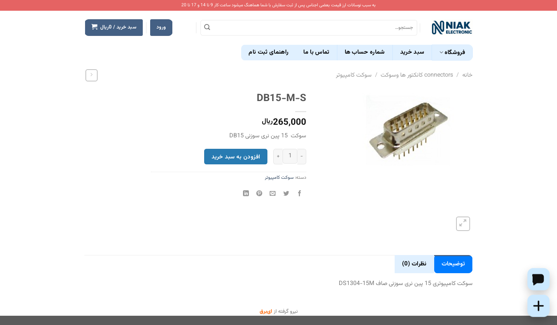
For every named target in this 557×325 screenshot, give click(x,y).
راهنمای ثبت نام (268, 52)
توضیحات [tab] (453, 264)
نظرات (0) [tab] (414, 264)
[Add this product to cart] (538, 306)
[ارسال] (207, 28)
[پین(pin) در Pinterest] (259, 194)
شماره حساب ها (365, 52)
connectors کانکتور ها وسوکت (417, 75)
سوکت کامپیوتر (354, 75)
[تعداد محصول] (290, 156)
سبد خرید (412, 52)
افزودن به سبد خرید (236, 157)
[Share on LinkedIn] (246, 194)
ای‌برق (266, 312)
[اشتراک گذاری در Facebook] (299, 194)
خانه (467, 75)
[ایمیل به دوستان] (273, 194)
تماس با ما (316, 52)
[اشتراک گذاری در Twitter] (286, 194)
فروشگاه (452, 52)
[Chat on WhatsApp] (538, 279)
